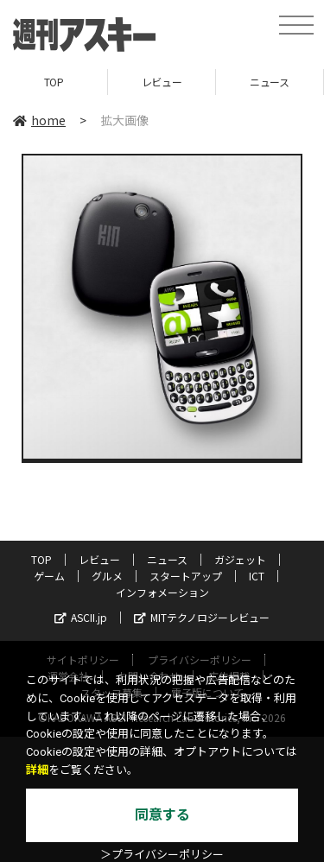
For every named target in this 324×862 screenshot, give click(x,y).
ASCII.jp (80, 617)
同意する (162, 815)
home (39, 120)
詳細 (37, 770)
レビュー (161, 81)
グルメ (107, 575)
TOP (54, 81)
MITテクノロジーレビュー (202, 617)
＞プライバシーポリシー (162, 854)
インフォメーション (162, 592)
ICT (256, 575)
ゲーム (49, 575)
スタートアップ (185, 575)
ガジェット (240, 559)
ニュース (269, 81)
